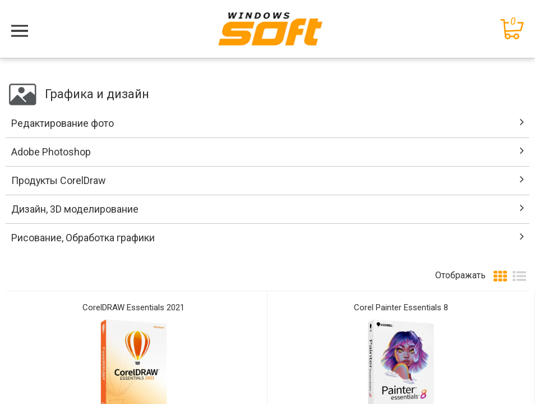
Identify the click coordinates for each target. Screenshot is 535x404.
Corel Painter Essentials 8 (401, 307)
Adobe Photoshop (51, 152)
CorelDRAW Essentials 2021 (133, 307)
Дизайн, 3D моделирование (75, 209)
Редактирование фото (62, 123)
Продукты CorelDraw (58, 180)
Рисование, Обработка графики (83, 238)
